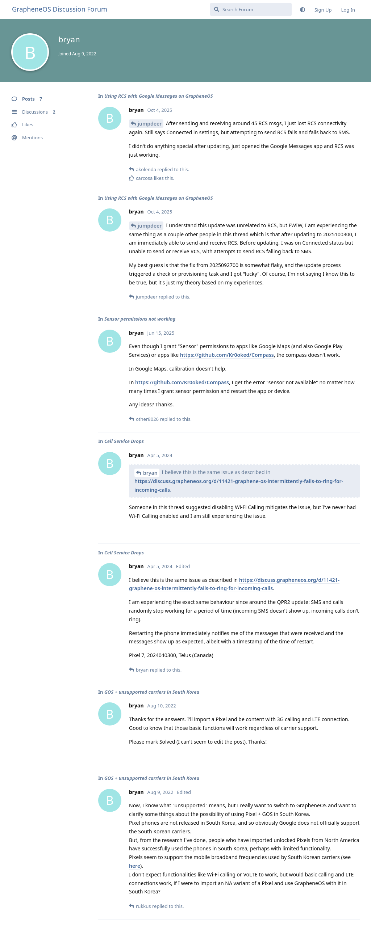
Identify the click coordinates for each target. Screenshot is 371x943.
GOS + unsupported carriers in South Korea (151, 692)
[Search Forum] (251, 9)
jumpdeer (150, 123)
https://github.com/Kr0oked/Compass (227, 354)
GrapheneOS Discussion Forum (59, 9)
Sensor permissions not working (139, 319)
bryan (150, 472)
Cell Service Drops (124, 441)
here (134, 865)
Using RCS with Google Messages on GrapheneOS (158, 96)
